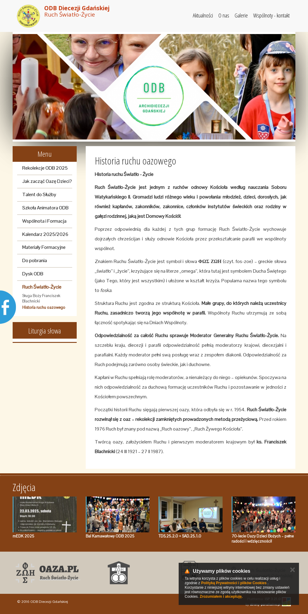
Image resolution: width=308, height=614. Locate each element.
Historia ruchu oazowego (43, 307)
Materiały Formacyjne (44, 247)
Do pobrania (34, 260)
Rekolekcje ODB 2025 (45, 168)
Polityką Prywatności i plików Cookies (233, 583)
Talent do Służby (39, 194)
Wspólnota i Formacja (44, 221)
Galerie (241, 15)
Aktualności (203, 15)
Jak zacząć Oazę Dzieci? (47, 181)
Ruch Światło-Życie (41, 287)
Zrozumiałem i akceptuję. (221, 596)
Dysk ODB (32, 274)
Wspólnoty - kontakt (271, 15)
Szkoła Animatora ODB (45, 208)
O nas (223, 15)
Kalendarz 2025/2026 (45, 234)
